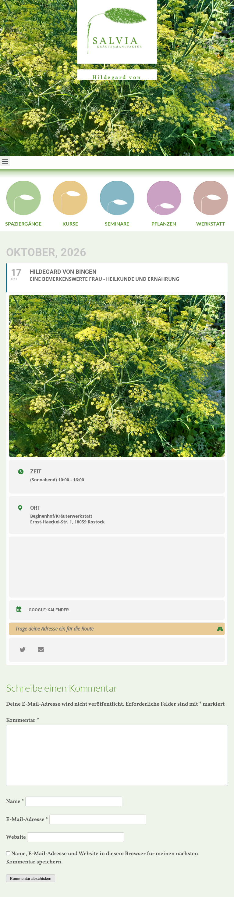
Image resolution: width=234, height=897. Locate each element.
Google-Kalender (49, 609)
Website (16, 837)
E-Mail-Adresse (27, 819)
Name (15, 801)
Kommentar (22, 720)
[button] (5, 161)
